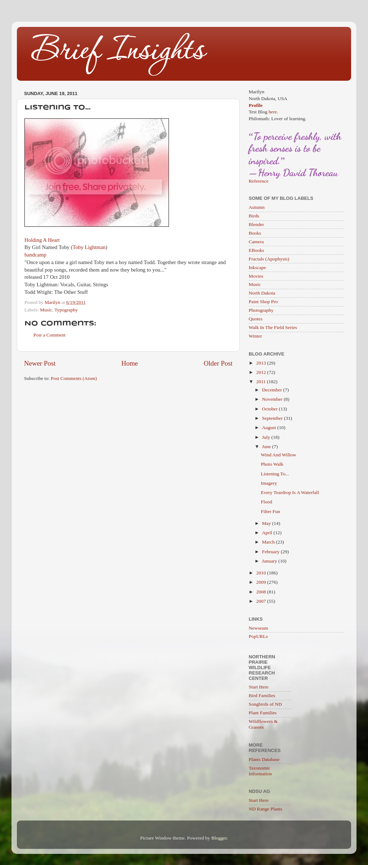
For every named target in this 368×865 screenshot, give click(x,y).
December (272, 389)
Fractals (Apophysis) (269, 259)
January (270, 561)
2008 (261, 591)
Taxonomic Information (260, 770)
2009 (261, 582)
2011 (261, 381)
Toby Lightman (89, 247)
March (269, 542)
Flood (266, 501)
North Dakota (262, 293)
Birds (254, 215)
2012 (261, 372)
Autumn (256, 207)
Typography (66, 309)
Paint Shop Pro (263, 301)
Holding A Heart (42, 240)
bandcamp (35, 255)
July (266, 437)
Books (255, 233)
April (267, 532)
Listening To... (275, 473)
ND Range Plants (265, 809)
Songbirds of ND (265, 704)
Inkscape (257, 267)
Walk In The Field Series (273, 327)
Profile (256, 105)
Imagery (269, 483)
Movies (256, 276)
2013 (261, 363)
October (270, 409)
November (273, 399)
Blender (256, 224)
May (267, 523)
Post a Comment (49, 335)
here (272, 111)
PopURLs (258, 636)
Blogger (219, 838)
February (271, 551)
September (273, 418)
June (267, 446)
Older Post (218, 363)
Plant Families (263, 712)
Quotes (255, 318)
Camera (256, 241)
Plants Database (264, 759)
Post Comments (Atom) (74, 378)
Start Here (258, 687)
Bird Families (262, 695)
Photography (261, 310)
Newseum (258, 628)
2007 (261, 601)
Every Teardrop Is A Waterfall (290, 492)
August (269, 427)
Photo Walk (272, 464)
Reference (258, 181)
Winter (255, 336)
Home (129, 363)
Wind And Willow (278, 454)
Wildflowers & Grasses (263, 724)
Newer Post (40, 363)
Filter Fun (270, 511)
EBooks (256, 250)
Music (46, 309)
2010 (261, 572)
